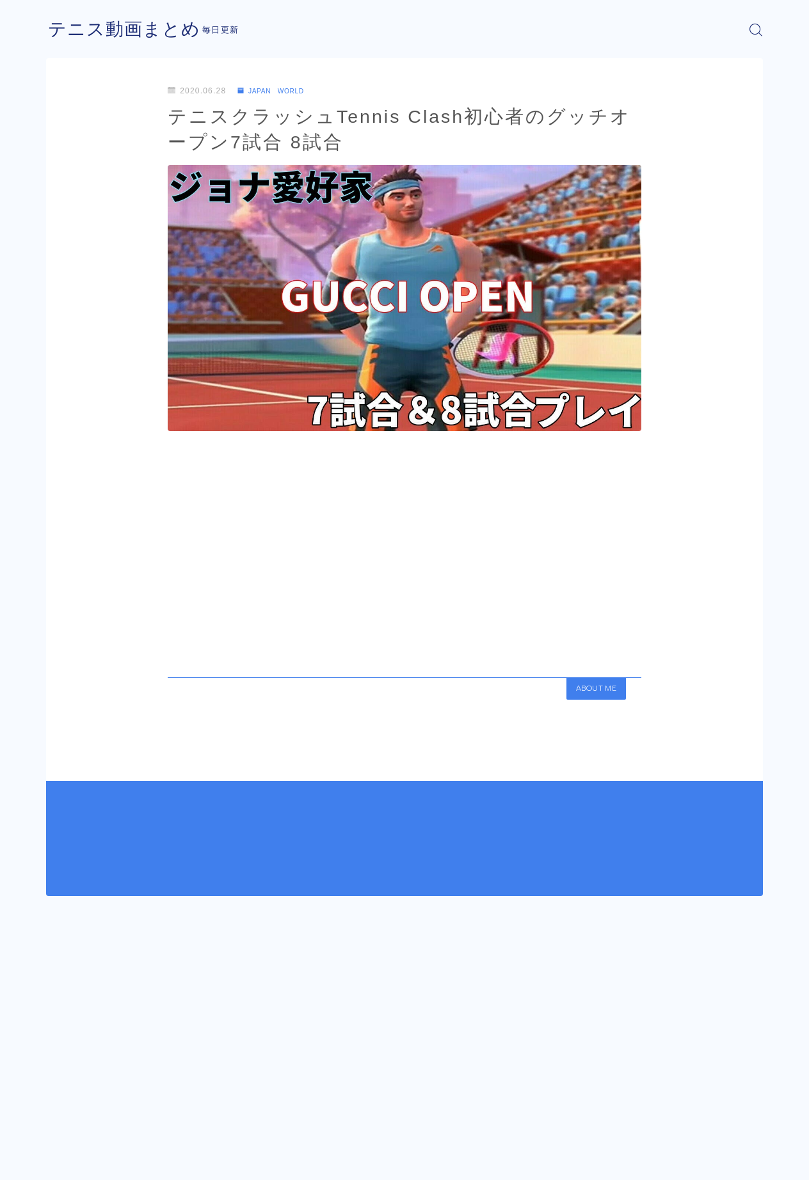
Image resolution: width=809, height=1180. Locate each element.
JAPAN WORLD (276, 90)
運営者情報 (67, 1160)
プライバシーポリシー (154, 1160)
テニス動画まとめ (129, 29)
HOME (60, 1122)
